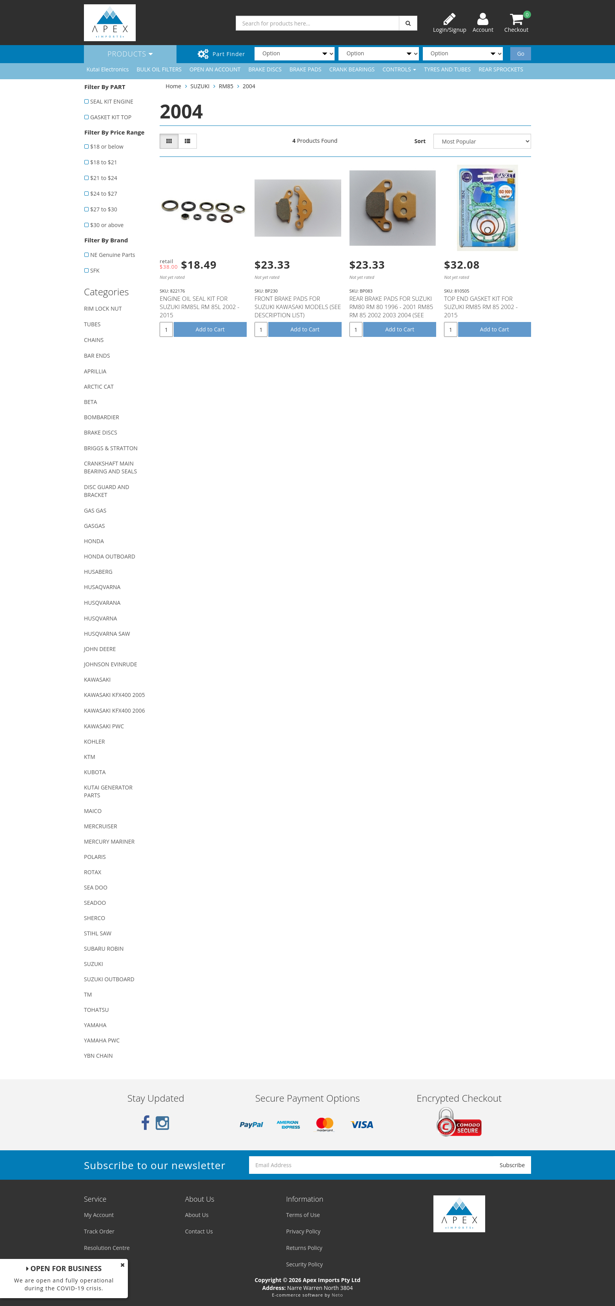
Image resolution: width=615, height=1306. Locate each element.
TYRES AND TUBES (447, 69)
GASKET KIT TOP (110, 117)
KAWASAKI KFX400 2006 (114, 710)
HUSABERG (98, 571)
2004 (249, 86)
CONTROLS (399, 69)
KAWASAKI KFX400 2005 (114, 694)
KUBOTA (95, 772)
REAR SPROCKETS (501, 69)
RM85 (226, 86)
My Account (99, 1215)
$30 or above (107, 225)
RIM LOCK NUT (103, 308)
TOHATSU (96, 1009)
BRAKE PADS (305, 69)
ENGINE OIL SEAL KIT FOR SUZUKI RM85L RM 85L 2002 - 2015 (199, 307)
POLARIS (95, 856)
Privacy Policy (303, 1231)
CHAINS (94, 340)
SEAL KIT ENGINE (111, 101)
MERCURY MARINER (109, 841)
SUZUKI (93, 964)
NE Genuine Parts (112, 254)
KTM (89, 756)
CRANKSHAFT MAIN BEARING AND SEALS (110, 467)
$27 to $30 (103, 209)
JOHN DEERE (100, 649)
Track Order (99, 1231)
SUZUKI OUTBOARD (109, 979)
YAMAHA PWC (102, 1040)
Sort (420, 141)
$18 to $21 (103, 162)
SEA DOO (95, 887)
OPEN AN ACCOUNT (214, 69)
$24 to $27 (103, 193)
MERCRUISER (100, 826)
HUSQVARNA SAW (107, 633)
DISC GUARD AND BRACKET (106, 490)
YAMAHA (95, 1025)
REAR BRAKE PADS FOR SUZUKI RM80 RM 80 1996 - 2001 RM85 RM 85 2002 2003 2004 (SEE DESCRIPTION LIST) (391, 311)
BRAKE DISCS (265, 69)
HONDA (94, 541)
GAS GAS (95, 510)
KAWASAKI (97, 679)
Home (173, 86)
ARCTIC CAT (99, 386)
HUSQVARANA (102, 602)
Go (520, 53)
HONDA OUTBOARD (109, 556)
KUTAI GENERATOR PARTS (108, 791)
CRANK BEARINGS (352, 69)
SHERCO (94, 918)
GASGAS (94, 525)
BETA (90, 402)
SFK (94, 270)
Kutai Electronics (108, 69)
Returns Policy (304, 1247)
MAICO (93, 811)
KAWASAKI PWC (104, 726)
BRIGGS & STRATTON (111, 448)
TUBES (92, 324)
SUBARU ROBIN (104, 948)
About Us (197, 1215)
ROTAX (92, 872)
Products (130, 53)
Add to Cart (210, 329)
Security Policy (304, 1264)
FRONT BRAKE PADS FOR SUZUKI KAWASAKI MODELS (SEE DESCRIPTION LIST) (298, 307)
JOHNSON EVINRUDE (110, 664)
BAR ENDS (97, 355)
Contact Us (199, 1231)
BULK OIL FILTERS (159, 69)
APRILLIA (95, 371)
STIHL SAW (97, 933)
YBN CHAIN (98, 1055)
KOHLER (94, 741)
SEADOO (95, 902)
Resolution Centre (107, 1247)
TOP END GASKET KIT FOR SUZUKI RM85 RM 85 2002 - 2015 (480, 307)
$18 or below (107, 146)
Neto (337, 1295)
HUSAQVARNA (102, 587)
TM (88, 994)
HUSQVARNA (100, 618)
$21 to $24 (103, 178)
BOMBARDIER (101, 417)
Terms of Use (303, 1215)
